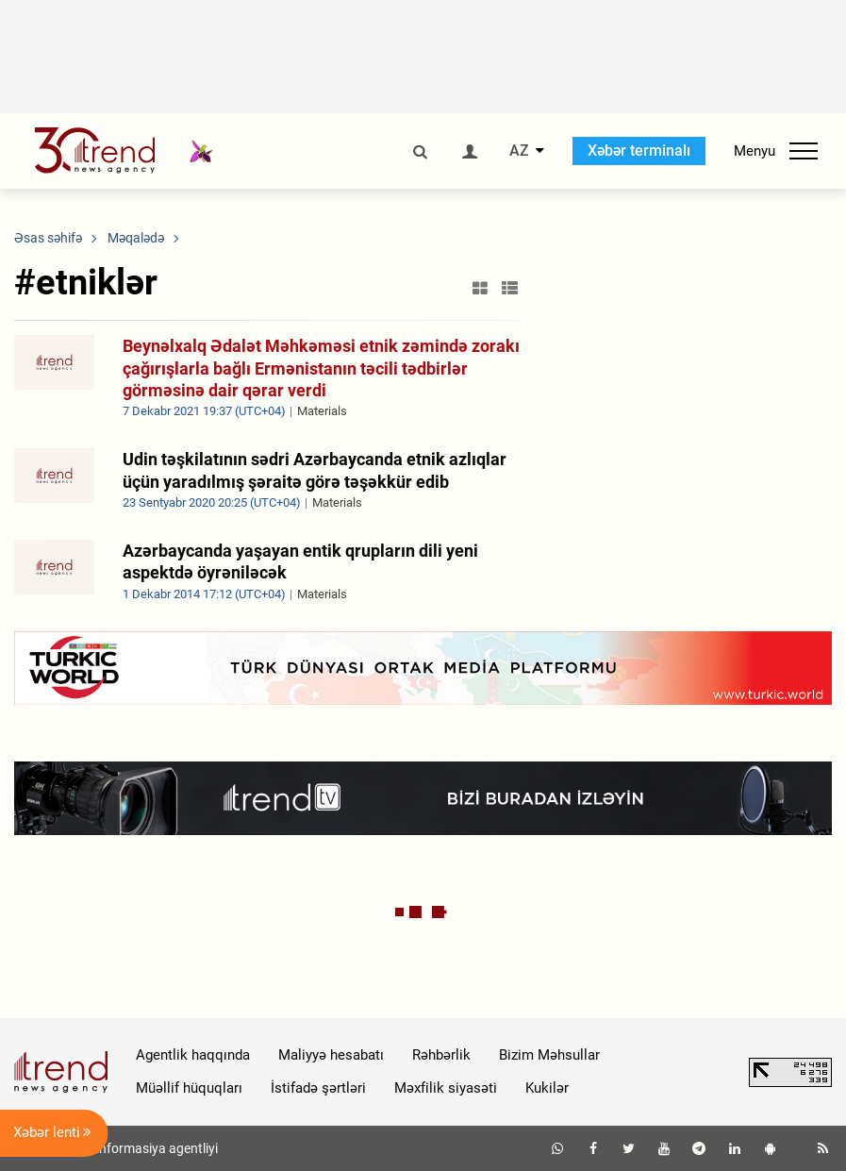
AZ (519, 151)
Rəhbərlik (441, 1054)
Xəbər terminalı (639, 150)
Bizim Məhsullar (549, 1054)
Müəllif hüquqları (189, 1087)
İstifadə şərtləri (318, 1087)
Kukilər (547, 1087)
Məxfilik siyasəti (445, 1087)
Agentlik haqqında (193, 1054)
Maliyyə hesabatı (331, 1054)
